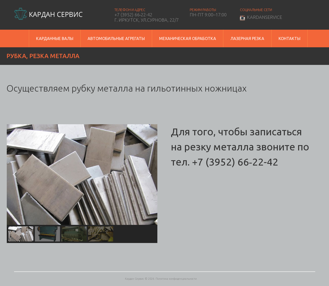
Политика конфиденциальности (176, 278)
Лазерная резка (247, 38)
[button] (15, 175)
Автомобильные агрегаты (116, 38)
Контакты (289, 38)
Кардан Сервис (134, 278)
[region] (82, 183)
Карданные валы (54, 38)
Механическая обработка (187, 38)
